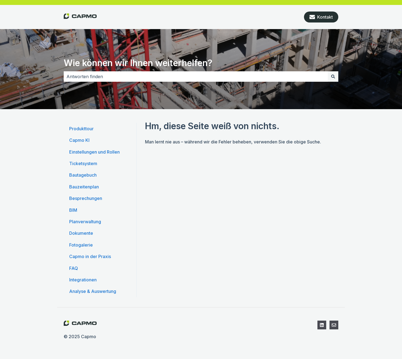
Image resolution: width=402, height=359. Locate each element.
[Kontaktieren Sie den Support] (334, 325)
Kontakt (321, 17)
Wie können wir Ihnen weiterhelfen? (138, 63)
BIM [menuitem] (73, 210)
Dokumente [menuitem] (81, 233)
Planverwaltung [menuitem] (85, 221)
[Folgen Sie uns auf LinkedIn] (321, 325)
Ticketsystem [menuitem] (83, 163)
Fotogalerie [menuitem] (81, 245)
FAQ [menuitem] (73, 268)
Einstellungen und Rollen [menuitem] (94, 152)
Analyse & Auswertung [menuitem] (92, 291)
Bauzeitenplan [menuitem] (84, 187)
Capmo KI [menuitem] (79, 140)
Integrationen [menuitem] (83, 279)
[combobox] (196, 76)
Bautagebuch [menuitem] (83, 175)
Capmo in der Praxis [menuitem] (90, 256)
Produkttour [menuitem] (81, 128)
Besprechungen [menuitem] (85, 198)
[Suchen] (333, 76)
